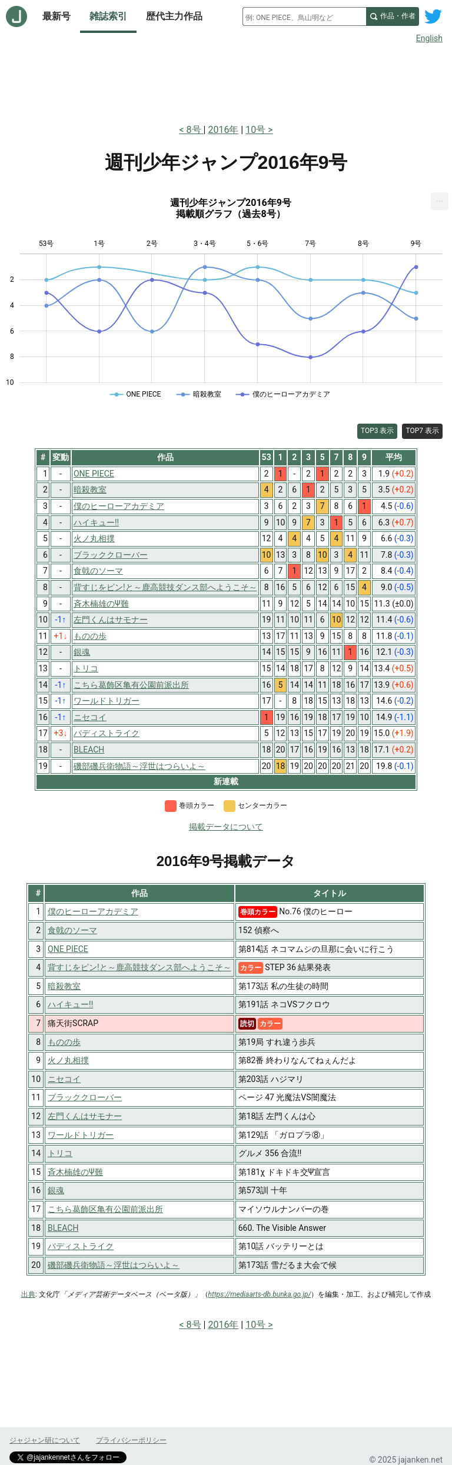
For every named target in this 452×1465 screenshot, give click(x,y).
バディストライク (81, 1246)
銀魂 (56, 1190)
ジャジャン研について (44, 1440)
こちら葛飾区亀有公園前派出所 (105, 1209)
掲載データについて (226, 826)
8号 (195, 129)
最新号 (56, 16)
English (429, 38)
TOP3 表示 (377, 431)
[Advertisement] (226, 81)
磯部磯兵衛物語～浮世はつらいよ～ (114, 1265)
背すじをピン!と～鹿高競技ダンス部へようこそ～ (139, 967)
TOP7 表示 (422, 431)
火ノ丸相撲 (68, 1060)
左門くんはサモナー (85, 1116)
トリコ (60, 1153)
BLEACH (63, 1228)
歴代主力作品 (174, 16)
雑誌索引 (108, 16)
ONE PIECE (68, 949)
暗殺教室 (64, 986)
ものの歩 (64, 1042)
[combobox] (304, 16)
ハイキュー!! (70, 1004)
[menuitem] (439, 201)
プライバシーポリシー (131, 1440)
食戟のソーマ (72, 930)
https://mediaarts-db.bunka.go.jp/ (259, 1294)
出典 (28, 1294)
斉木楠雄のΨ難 (75, 1172)
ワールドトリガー (81, 1135)
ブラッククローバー (85, 1097)
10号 (255, 129)
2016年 (223, 129)
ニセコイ (64, 1079)
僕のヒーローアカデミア (93, 911)
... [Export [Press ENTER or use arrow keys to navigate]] (440, 198)
